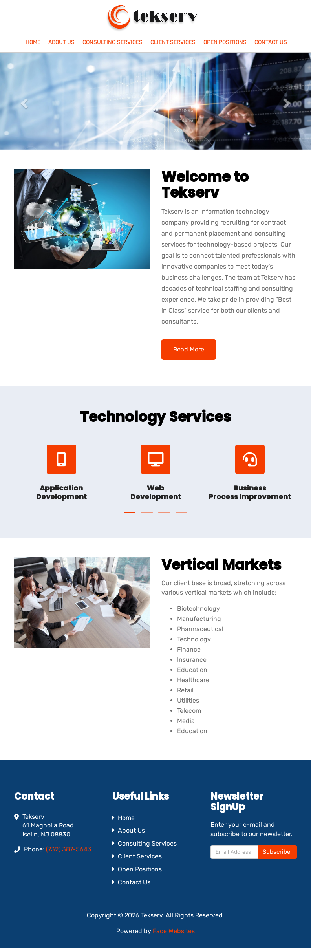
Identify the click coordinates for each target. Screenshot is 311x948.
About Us (61, 42)
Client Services (173, 42)
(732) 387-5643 (68, 849)
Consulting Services (112, 42)
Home (33, 42)
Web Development (155, 492)
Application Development (61, 492)
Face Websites (174, 931)
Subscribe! (277, 851)
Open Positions (225, 42)
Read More (188, 349)
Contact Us (270, 42)
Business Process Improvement (250, 492)
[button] (23, 101)
